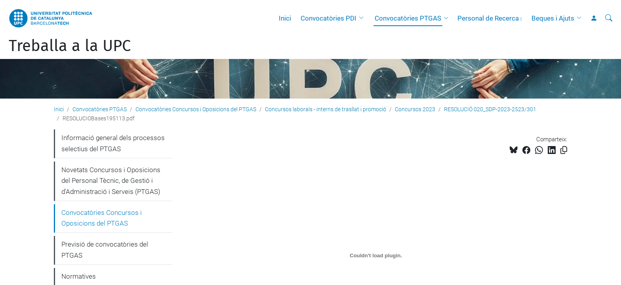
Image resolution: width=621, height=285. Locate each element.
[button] (363, 18)
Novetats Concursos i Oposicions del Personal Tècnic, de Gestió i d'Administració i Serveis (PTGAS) (110, 181)
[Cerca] (608, 18)
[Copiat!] (563, 150)
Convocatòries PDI (328, 18)
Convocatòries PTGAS (408, 18)
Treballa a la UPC (70, 45)
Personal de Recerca (488, 18)
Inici (285, 18)
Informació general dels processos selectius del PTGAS (113, 143)
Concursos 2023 (415, 109)
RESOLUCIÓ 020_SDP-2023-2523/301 (490, 109)
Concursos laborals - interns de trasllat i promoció (325, 109)
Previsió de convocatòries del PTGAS (104, 249)
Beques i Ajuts (552, 18)
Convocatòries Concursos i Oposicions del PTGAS (195, 109)
